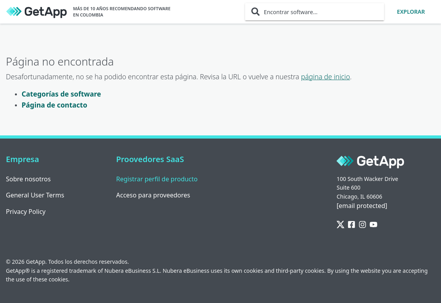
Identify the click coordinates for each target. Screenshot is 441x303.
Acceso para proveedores (153, 195)
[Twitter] (340, 224)
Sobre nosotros (28, 179)
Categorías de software (61, 94)
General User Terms (35, 195)
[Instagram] (362, 224)
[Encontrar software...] (314, 11)
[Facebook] (351, 224)
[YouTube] (373, 224)
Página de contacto (54, 105)
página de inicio (325, 76)
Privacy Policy (26, 211)
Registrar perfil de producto (157, 179)
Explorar (411, 11)
